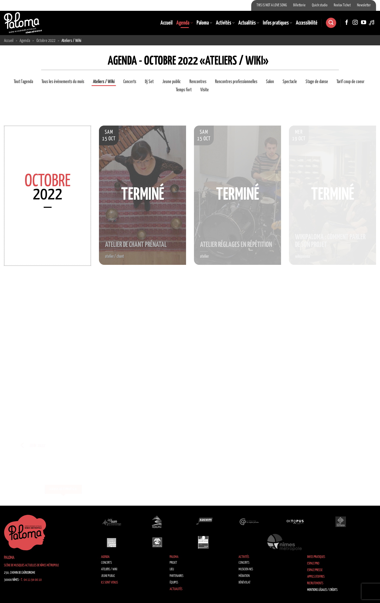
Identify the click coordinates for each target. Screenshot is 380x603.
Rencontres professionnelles (236, 81)
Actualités (248, 23)
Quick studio (319, 5)
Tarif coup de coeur (350, 81)
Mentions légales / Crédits (322, 590)
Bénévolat (244, 582)
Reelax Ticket (342, 5)
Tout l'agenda (23, 81)
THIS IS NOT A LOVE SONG (271, 5)
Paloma (204, 23)
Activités (225, 23)
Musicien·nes (246, 569)
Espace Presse (314, 570)
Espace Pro (313, 563)
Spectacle (290, 81)
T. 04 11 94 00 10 (31, 580)
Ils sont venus (109, 582)
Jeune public (171, 81)
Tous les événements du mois (62, 81)
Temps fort (184, 90)
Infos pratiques (277, 23)
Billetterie (299, 5)
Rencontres (197, 81)
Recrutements (315, 583)
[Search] (331, 23)
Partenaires (176, 576)
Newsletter (364, 5)
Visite (204, 90)
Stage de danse (317, 81)
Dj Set (149, 81)
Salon (270, 81)
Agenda (184, 23)
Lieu (172, 569)
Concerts (129, 81)
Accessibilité (306, 23)
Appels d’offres (316, 576)
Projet (173, 562)
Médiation (244, 576)
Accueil (166, 23)
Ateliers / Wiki (104, 81)
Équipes (174, 582)
